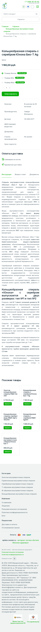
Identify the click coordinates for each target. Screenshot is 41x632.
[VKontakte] (32, 6)
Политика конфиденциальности (14, 512)
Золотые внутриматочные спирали (16, 477)
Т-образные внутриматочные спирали (17, 487)
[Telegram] (28, 6)
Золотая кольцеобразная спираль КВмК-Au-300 (11, 393)
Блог (3, 516)
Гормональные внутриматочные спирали (18, 481)
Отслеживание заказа (11, 528)
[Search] (36, 14)
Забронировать (10, 94)
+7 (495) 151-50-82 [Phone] (32, 2)
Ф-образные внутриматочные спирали (17, 490)
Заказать (8, 404)
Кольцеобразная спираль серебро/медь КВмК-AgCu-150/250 (10, 416)
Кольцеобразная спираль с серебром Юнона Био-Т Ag (30, 393)
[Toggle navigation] (37, 6)
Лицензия (6, 506)
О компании (6, 502)
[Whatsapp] (23, 6)
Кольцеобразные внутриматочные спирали (19, 494)
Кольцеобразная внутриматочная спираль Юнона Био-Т (10, 440)
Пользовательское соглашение (14, 509)
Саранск (15, 26)
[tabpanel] (20, 274)
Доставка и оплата (9, 524)
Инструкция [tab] (6, 174)
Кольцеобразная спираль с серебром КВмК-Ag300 (29, 416)
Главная (5, 26)
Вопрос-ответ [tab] (20, 174)
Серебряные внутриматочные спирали (17, 484)
